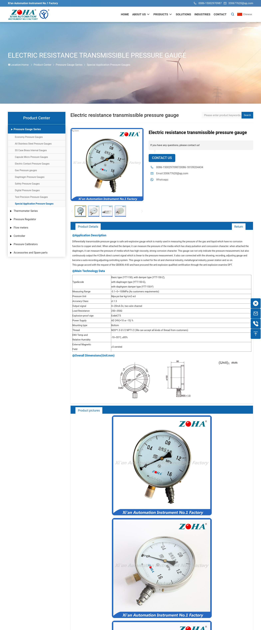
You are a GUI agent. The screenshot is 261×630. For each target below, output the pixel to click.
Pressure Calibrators (26, 244)
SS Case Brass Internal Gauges (31, 150)
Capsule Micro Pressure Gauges (31, 157)
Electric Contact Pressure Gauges (32, 163)
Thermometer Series (26, 210)
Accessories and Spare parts (31, 252)
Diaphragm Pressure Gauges (29, 177)
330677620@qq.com (238, 3)
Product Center (42, 64)
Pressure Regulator (25, 219)
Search (247, 115)
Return (238, 226)
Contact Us (162, 158)
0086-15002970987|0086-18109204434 (179, 167)
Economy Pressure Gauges (29, 137)
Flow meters (21, 227)
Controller (19, 236)
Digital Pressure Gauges (27, 190)
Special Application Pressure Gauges (108, 64)
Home (25, 64)
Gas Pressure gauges (26, 170)
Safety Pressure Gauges (27, 183)
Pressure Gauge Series (69, 64)
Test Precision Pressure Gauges (31, 197)
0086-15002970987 (207, 3)
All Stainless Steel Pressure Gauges (33, 143)
